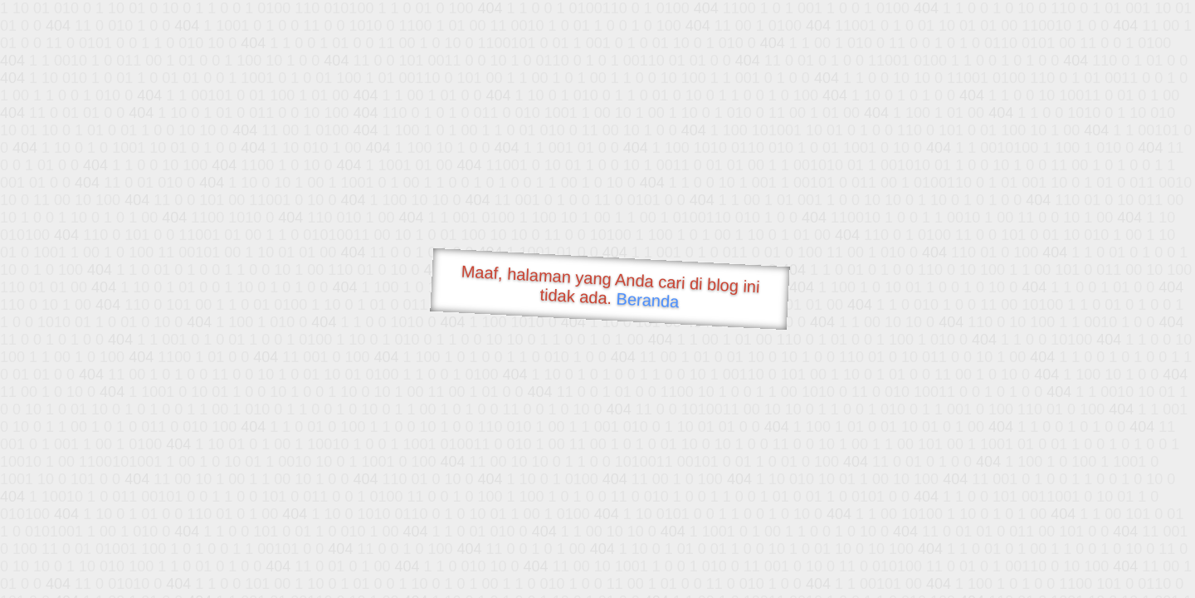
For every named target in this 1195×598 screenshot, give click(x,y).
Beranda (648, 300)
